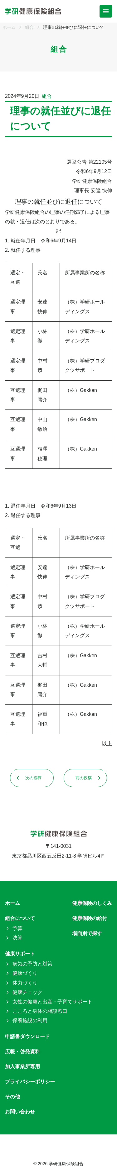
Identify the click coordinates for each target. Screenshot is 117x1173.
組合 (47, 96)
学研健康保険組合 (66, 1163)
